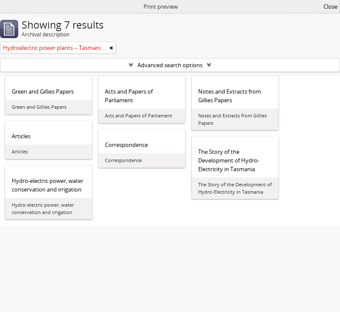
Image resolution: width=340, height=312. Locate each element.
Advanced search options (170, 65)
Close (330, 6)
